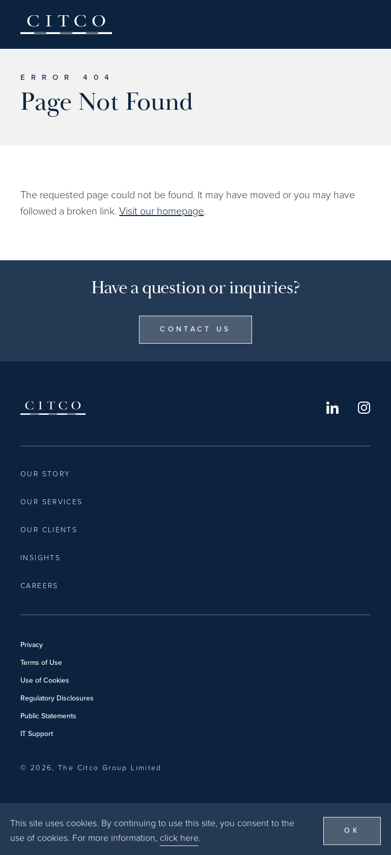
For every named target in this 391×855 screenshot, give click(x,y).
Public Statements (48, 716)
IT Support (36, 733)
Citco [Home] (66, 24)
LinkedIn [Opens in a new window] (332, 407)
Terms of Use (41, 662)
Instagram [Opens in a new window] (364, 407)
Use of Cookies (44, 680)
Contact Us (195, 329)
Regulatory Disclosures (57, 698)
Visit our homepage (161, 211)
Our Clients (48, 530)
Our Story (45, 474)
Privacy (31, 644)
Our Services (51, 502)
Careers (39, 586)
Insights (40, 558)
